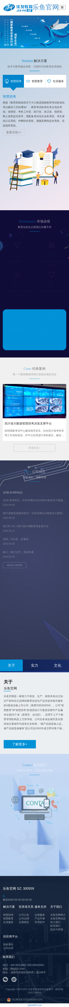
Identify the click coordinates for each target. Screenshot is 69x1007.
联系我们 (55, 925)
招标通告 (8, 944)
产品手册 (40, 918)
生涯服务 (8, 922)
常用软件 (40, 922)
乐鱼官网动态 (58, 918)
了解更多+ (19, 744)
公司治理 (24, 918)
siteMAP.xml (35, 1005)
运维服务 (40, 914)
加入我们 (55, 922)
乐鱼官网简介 (58, 914)
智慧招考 (8, 914)
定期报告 (24, 922)
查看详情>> (13, 132)
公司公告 (24, 914)
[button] (26, 45)
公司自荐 (8, 948)
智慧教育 (8, 918)
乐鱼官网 (31, 7)
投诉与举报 (56, 929)
